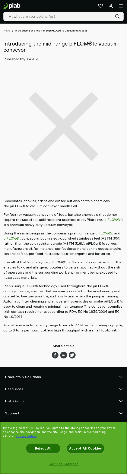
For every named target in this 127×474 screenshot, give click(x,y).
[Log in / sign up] (111, 6)
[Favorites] (100, 6)
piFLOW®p (104, 233)
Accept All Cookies (85, 448)
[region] (63, 448)
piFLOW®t (12, 238)
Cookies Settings (63, 464)
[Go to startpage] (11, 6)
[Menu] (121, 6)
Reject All (43, 448)
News (6, 30)
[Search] (118, 16)
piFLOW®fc (114, 219)
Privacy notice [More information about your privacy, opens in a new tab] (26, 436)
